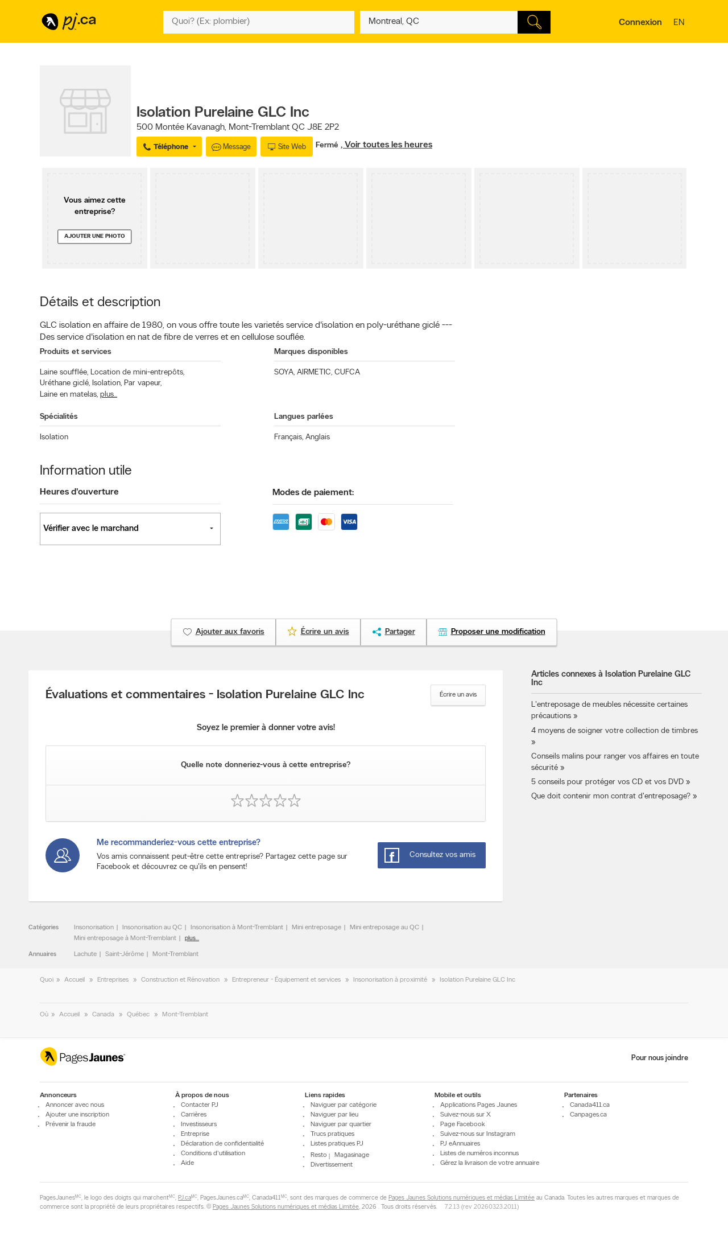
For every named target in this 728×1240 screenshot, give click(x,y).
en (680, 23)
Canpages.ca (588, 1114)
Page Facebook (462, 1124)
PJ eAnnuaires (460, 1143)
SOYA (284, 372)
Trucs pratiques (332, 1134)
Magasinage (351, 1155)
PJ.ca (184, 1198)
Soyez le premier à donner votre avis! (266, 728)
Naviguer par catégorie (344, 1105)
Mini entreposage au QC (384, 927)
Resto (319, 1155)
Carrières (193, 1114)
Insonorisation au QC (152, 927)
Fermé (328, 145)
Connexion (640, 22)
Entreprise (195, 1134)
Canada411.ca (590, 1105)
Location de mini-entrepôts (137, 372)
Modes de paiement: (313, 492)
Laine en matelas (69, 394)
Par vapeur (143, 383)
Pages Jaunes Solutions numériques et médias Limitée (461, 1198)
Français (288, 437)
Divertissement (332, 1164)
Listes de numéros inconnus (479, 1153)
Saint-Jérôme (124, 954)
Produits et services (75, 352)
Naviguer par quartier (341, 1124)
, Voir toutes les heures (386, 145)
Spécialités (59, 417)
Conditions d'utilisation (213, 1153)
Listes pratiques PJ (337, 1143)
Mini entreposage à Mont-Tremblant (125, 938)
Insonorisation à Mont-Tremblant (237, 927)
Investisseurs (199, 1124)
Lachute (85, 954)
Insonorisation (94, 927)
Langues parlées (303, 417)
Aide (187, 1163)
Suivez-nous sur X (465, 1114)
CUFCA (347, 372)
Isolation (107, 383)
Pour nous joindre (659, 1058)
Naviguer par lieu (334, 1114)
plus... (108, 394)
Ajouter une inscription (77, 1114)
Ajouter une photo (94, 236)
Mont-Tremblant (175, 954)
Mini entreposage (316, 927)
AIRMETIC (314, 372)
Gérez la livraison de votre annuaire (489, 1163)
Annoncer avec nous (75, 1105)
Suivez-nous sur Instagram (477, 1134)
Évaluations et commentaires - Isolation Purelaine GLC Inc (205, 695)
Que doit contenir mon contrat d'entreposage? (610, 796)
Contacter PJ (199, 1105)
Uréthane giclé (65, 383)
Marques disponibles (311, 352)
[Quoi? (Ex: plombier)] (258, 22)
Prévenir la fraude (71, 1124)
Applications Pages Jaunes (478, 1105)
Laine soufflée (64, 372)
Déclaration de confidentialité (222, 1143)
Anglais (317, 437)
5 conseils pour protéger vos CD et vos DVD (607, 782)
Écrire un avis (458, 694)
